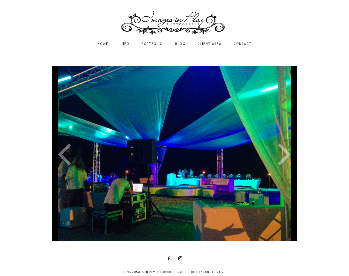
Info (125, 44)
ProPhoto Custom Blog (177, 272)
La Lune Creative (212, 272)
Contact (243, 44)
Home (103, 44)
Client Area (210, 44)
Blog (180, 44)
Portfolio (152, 44)
